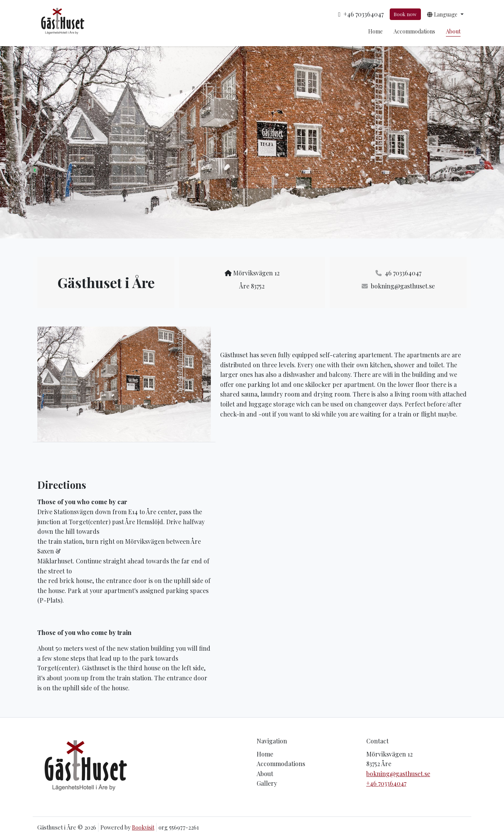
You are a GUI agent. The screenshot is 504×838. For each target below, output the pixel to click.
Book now (405, 14)
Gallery (267, 783)
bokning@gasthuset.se (398, 774)
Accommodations (414, 31)
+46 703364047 (386, 783)
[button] (445, 14)
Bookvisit (143, 827)
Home (375, 31)
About (453, 31)
